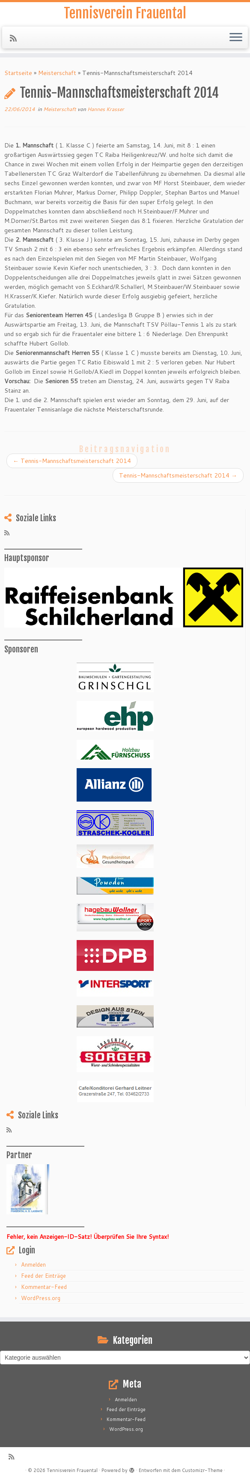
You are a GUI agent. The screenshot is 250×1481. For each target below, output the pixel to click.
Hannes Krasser (105, 109)
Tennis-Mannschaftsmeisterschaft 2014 (72, 461)
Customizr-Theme (202, 1470)
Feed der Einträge (43, 1276)
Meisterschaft (57, 73)
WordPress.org (40, 1298)
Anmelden (33, 1264)
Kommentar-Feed (44, 1287)
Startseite (18, 73)
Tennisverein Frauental (125, 13)
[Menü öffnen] (235, 37)
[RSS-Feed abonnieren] (16, 38)
